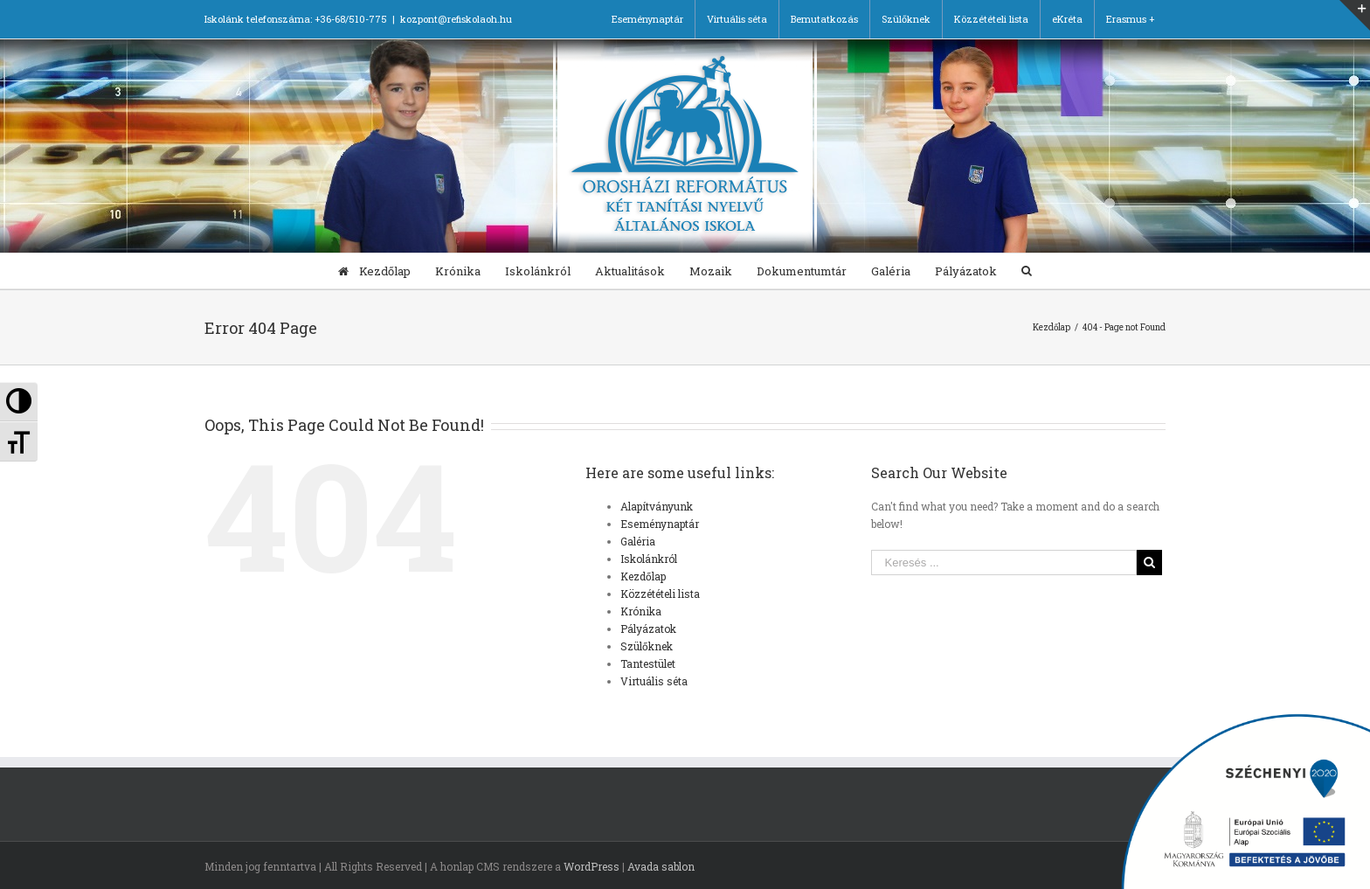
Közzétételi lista (660, 594)
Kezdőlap (643, 576)
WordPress (591, 866)
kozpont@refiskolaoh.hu (456, 18)
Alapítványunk (656, 506)
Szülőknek (646, 646)
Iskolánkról (648, 559)
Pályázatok (648, 628)
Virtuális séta (654, 681)
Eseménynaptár (659, 524)
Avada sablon (661, 866)
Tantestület (647, 663)
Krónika (640, 611)
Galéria (637, 541)
